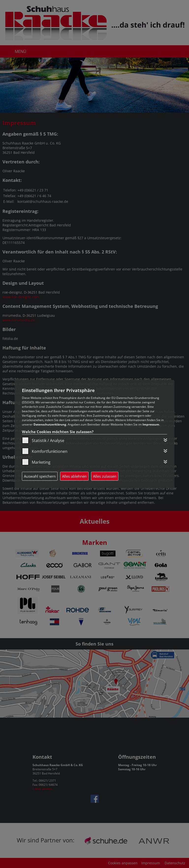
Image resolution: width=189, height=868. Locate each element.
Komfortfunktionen (49, 451)
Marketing (41, 462)
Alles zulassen (104, 476)
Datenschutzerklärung (49, 424)
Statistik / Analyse (48, 440)
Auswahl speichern (40, 476)
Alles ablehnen (74, 476)
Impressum (150, 424)
